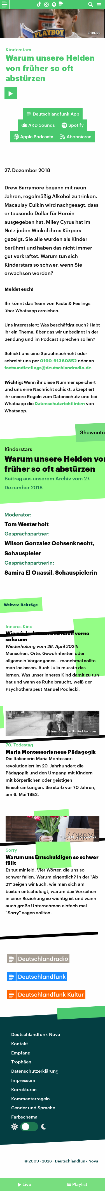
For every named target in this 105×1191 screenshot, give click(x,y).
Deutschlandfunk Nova (35, 1034)
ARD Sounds (38, 125)
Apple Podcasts (33, 136)
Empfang (21, 1052)
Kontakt (19, 1043)
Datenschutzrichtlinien (59, 403)
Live (26, 1184)
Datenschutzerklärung (35, 1070)
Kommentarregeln (30, 1098)
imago (96, 32)
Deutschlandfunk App (52, 114)
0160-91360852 (58, 360)
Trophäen (21, 1061)
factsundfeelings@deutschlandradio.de (47, 367)
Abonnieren (76, 136)
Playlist (79, 1184)
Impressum (23, 1080)
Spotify (73, 125)
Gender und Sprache (33, 1107)
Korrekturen (24, 1089)
